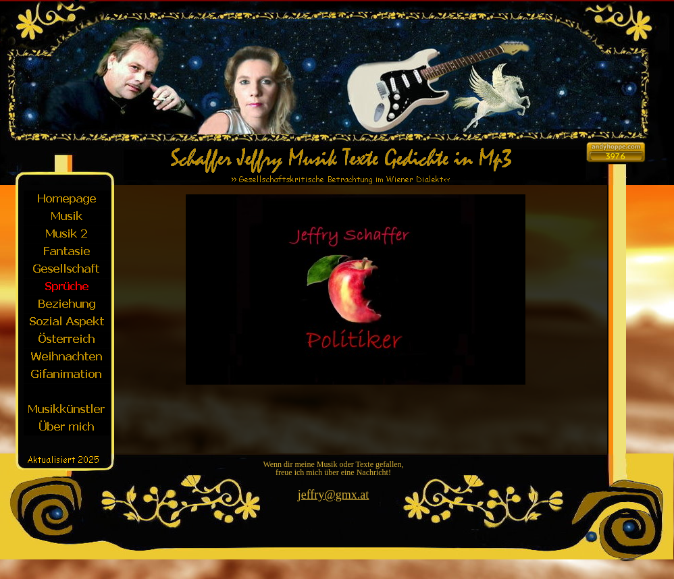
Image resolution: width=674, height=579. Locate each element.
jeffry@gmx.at (333, 494)
